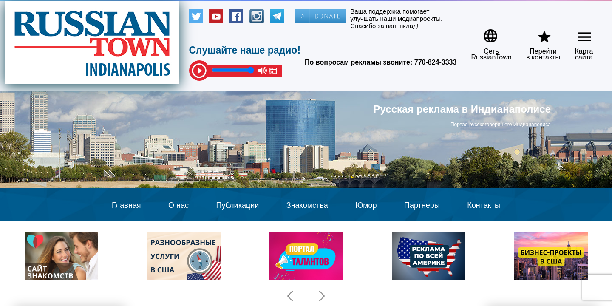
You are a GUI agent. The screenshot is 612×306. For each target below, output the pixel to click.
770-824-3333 (435, 62)
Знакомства (307, 205)
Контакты (483, 205)
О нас (178, 205)
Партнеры (422, 205)
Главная (126, 205)
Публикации (237, 205)
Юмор (366, 205)
